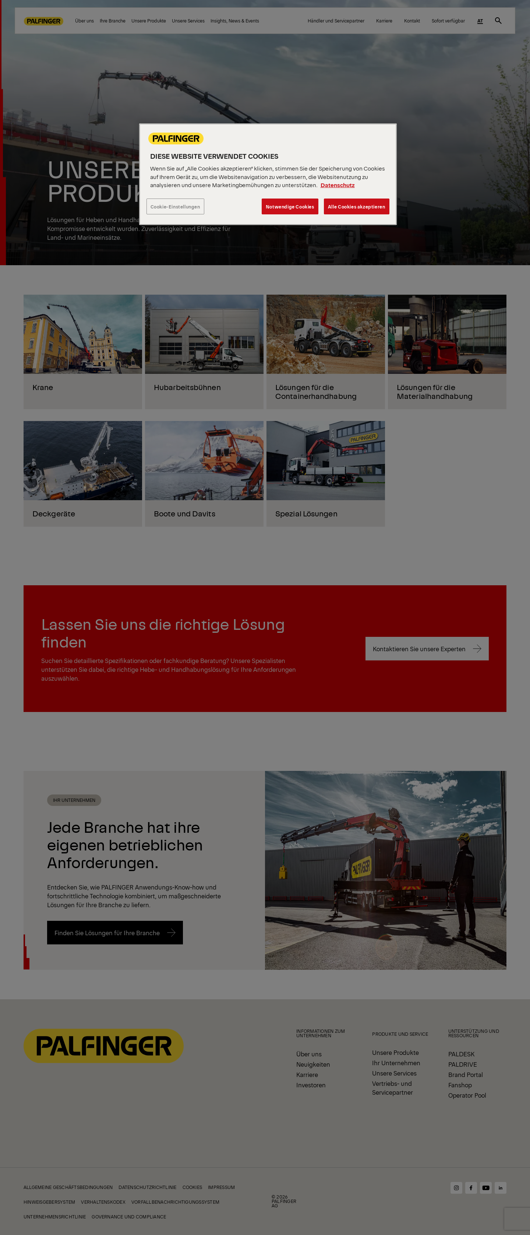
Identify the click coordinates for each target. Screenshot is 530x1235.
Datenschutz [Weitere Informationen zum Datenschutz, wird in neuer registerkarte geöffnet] (338, 185)
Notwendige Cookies (290, 206)
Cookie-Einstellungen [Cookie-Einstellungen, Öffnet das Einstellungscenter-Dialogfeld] (175, 206)
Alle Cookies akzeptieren (356, 206)
